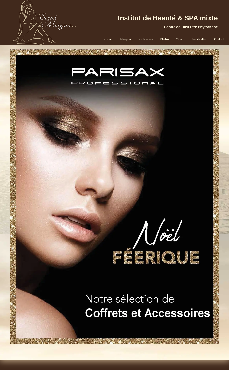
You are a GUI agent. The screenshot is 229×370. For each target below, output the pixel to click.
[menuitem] (108, 39)
